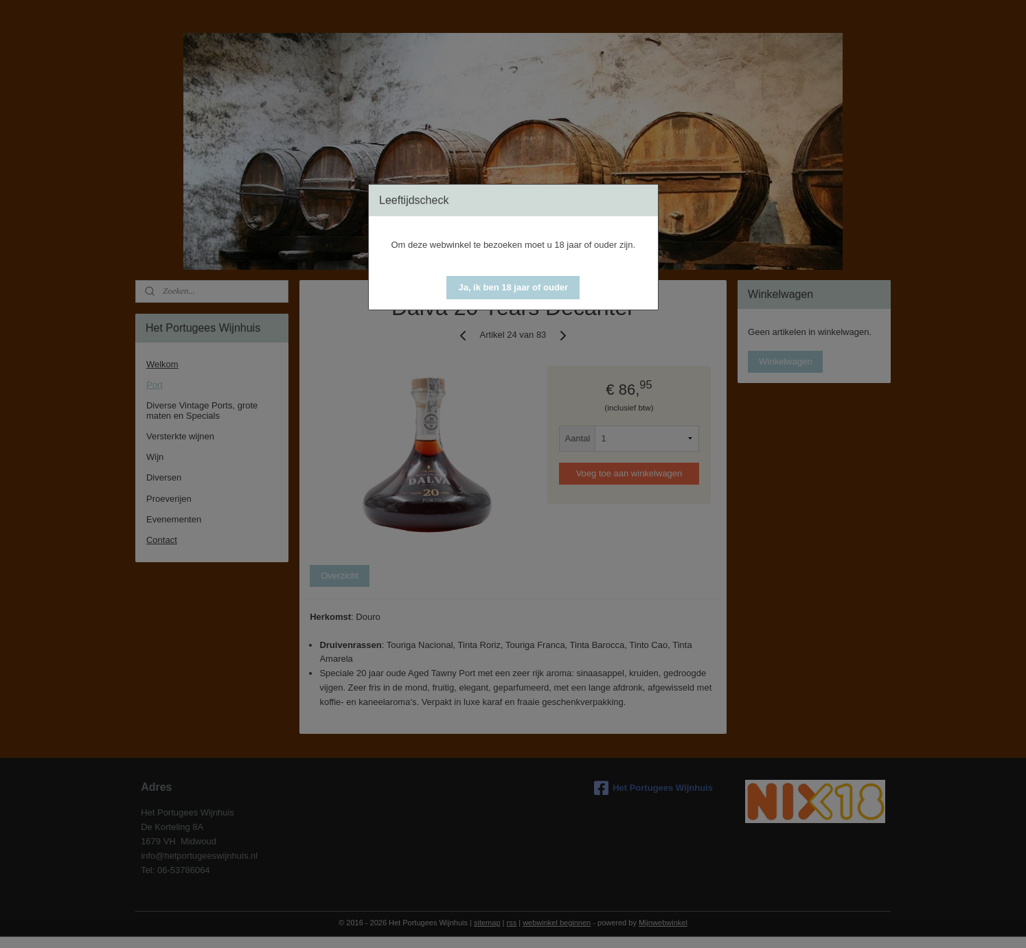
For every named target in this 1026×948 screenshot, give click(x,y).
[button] (513, 287)
